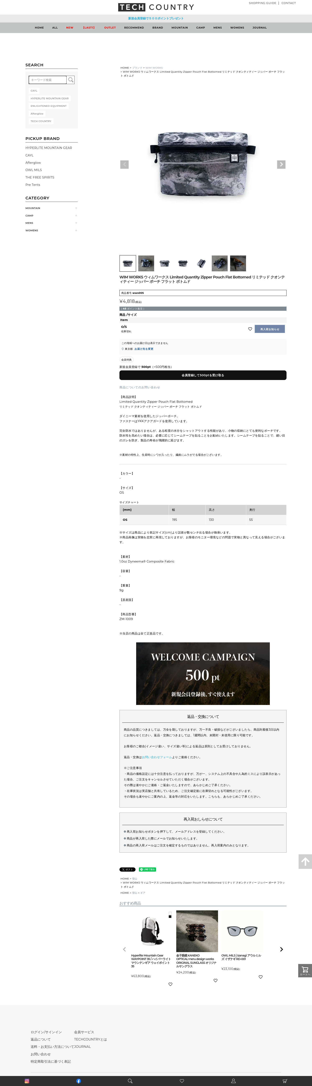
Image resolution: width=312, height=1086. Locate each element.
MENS (217, 27)
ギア (143, 892)
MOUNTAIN (180, 27)
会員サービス (84, 1032)
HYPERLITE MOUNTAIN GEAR (48, 148)
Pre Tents (32, 185)
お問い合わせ (41, 1054)
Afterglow (33, 163)
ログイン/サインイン (46, 1032)
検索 (70, 80)
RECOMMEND (134, 27)
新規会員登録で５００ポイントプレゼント (156, 18)
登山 (134, 878)
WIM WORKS (154, 67)
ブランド (137, 67)
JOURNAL (260, 27)
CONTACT (289, 3)
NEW (70, 27)
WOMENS (237, 27)
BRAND (157, 27)
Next (281, 164)
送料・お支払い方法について (52, 1047)
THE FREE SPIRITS (39, 177)
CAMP (200, 27)
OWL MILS (33, 170)
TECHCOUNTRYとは (90, 1039)
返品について (41, 1039)
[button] (124, 949)
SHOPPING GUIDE (262, 3)
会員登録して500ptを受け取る (203, 375)
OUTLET (110, 27)
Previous (124, 164)
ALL (55, 27)
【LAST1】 (89, 27)
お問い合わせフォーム (157, 757)
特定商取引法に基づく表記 (51, 1061)
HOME (39, 27)
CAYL (29, 155)
